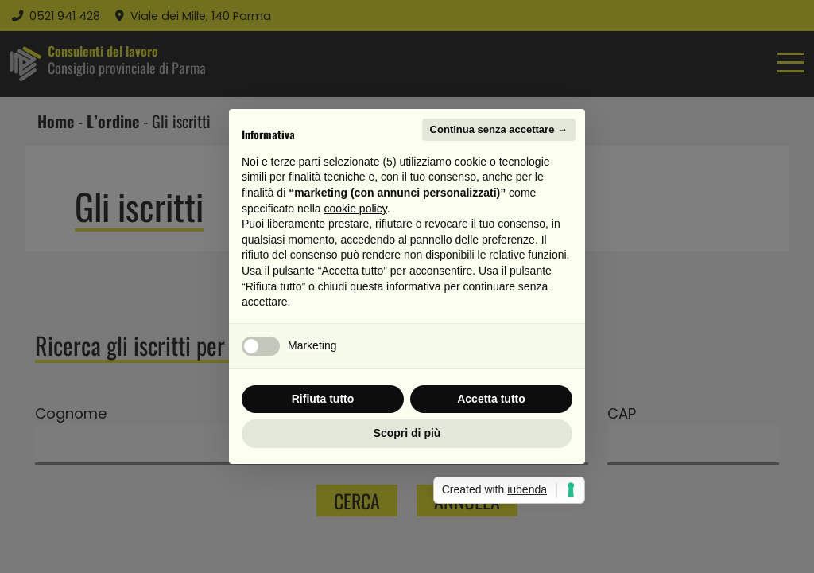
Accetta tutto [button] (491, 398)
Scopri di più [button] (407, 433)
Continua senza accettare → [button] (499, 129)
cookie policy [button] (355, 208)
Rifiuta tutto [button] (323, 398)
